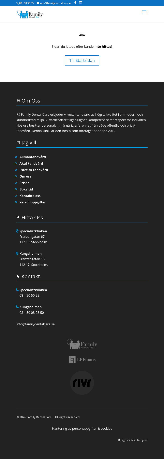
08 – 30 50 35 (29, 295)
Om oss (25, 176)
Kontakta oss (30, 196)
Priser (24, 183)
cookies (106, 428)
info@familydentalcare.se (35, 324)
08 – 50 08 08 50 (31, 312)
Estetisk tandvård (33, 170)
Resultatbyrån (139, 440)
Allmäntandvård (32, 157)
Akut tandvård (31, 163)
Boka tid (26, 189)
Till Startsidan (82, 60)
